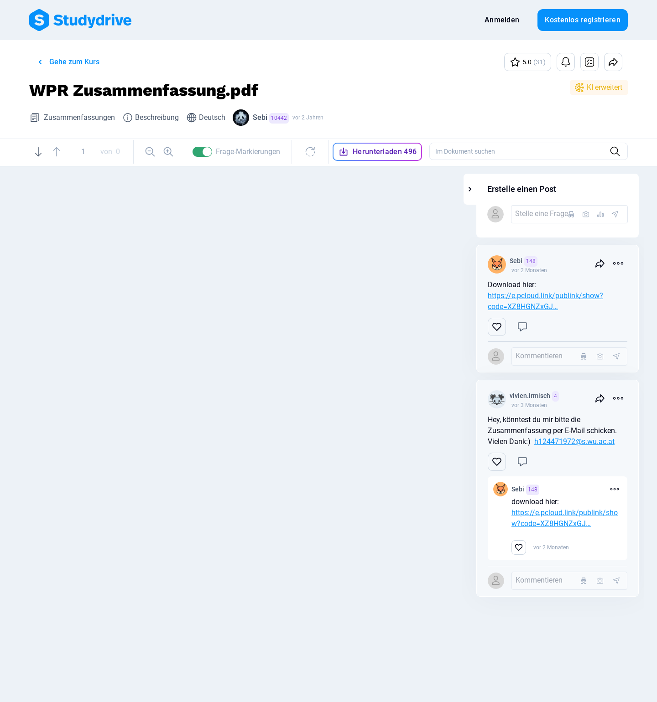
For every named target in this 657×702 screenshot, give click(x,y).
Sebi (271, 118)
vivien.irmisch (580, 396)
